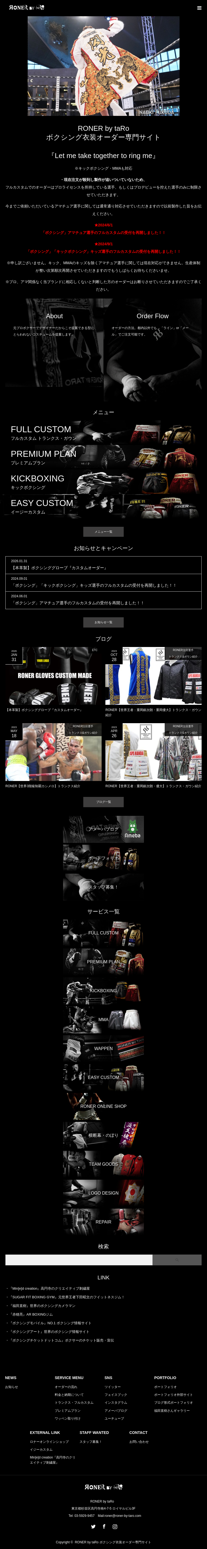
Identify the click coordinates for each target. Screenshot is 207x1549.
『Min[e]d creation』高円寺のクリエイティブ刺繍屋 (49, 1288)
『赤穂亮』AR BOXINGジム (31, 1314)
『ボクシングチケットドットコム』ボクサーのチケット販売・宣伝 (61, 1340)
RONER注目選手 (183, 650)
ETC (95, 650)
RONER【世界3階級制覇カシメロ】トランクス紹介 (42, 786)
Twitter (93, 1525)
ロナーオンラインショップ (49, 1442)
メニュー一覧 (103, 531)
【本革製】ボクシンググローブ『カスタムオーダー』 (59, 567)
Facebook (103, 1525)
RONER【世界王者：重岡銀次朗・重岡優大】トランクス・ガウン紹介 (153, 712)
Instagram (114, 1525)
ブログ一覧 (103, 801)
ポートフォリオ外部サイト (173, 1395)
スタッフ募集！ (91, 1442)
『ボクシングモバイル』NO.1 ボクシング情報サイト (50, 1323)
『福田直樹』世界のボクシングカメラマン (42, 1306)
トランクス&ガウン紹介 (183, 656)
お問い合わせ (139, 1442)
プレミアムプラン (68, 1411)
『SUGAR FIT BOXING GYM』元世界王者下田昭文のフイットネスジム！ (67, 1297)
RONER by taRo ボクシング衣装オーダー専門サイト (113, 1542)
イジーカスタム (41, 1449)
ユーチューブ (114, 1418)
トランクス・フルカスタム (74, 1402)
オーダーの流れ (66, 1387)
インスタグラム (116, 1402)
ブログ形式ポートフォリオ (173, 1402)
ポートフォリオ (165, 1387)
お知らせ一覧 (103, 622)
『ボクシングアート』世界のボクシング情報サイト (49, 1332)
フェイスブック (116, 1395)
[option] (103, 66)
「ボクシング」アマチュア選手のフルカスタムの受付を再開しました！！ (77, 603)
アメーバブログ (116, 1411)
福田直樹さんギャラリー (172, 1411)
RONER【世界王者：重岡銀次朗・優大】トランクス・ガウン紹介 (153, 786)
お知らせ (11, 1387)
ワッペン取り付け (68, 1418)
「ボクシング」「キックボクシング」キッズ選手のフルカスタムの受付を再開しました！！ (94, 585)
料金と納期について (69, 1395)
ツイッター (113, 1387)
